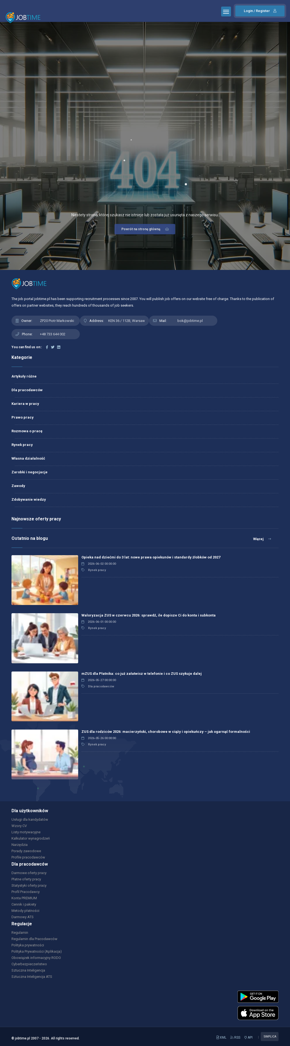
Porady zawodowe (26, 851)
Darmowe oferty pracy (28, 873)
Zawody (18, 486)
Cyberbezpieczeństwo (29, 964)
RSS (235, 1037)
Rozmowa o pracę (26, 431)
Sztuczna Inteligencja (28, 970)
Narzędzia (19, 845)
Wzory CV (19, 826)
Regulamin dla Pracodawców (34, 939)
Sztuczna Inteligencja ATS (31, 977)
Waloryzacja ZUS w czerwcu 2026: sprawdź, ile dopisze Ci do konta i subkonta (148, 615)
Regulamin (19, 932)
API (248, 1037)
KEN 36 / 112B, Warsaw (126, 321)
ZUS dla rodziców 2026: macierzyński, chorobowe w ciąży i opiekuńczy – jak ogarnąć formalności (165, 732)
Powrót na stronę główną (145, 229)
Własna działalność (28, 458)
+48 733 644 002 (52, 334)
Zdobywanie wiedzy (28, 499)
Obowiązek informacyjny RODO (36, 958)
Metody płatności (25, 911)
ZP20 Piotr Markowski (57, 321)
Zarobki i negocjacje (29, 472)
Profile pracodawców (28, 857)
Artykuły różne (24, 376)
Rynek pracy (22, 445)
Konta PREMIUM (24, 898)
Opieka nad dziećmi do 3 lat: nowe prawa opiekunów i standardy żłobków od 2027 (150, 557)
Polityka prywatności (27, 945)
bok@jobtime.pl (190, 321)
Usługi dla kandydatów (29, 819)
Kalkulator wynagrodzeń (30, 838)
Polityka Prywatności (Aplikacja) (36, 951)
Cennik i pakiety (23, 904)
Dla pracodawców (27, 390)
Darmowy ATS (22, 917)
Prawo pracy (22, 417)
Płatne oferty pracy (26, 879)
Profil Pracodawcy (25, 892)
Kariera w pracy (25, 404)
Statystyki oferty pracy (28, 885)
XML (221, 1037)
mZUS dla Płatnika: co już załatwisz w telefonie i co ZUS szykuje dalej (141, 674)
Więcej (262, 539)
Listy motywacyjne (25, 832)
